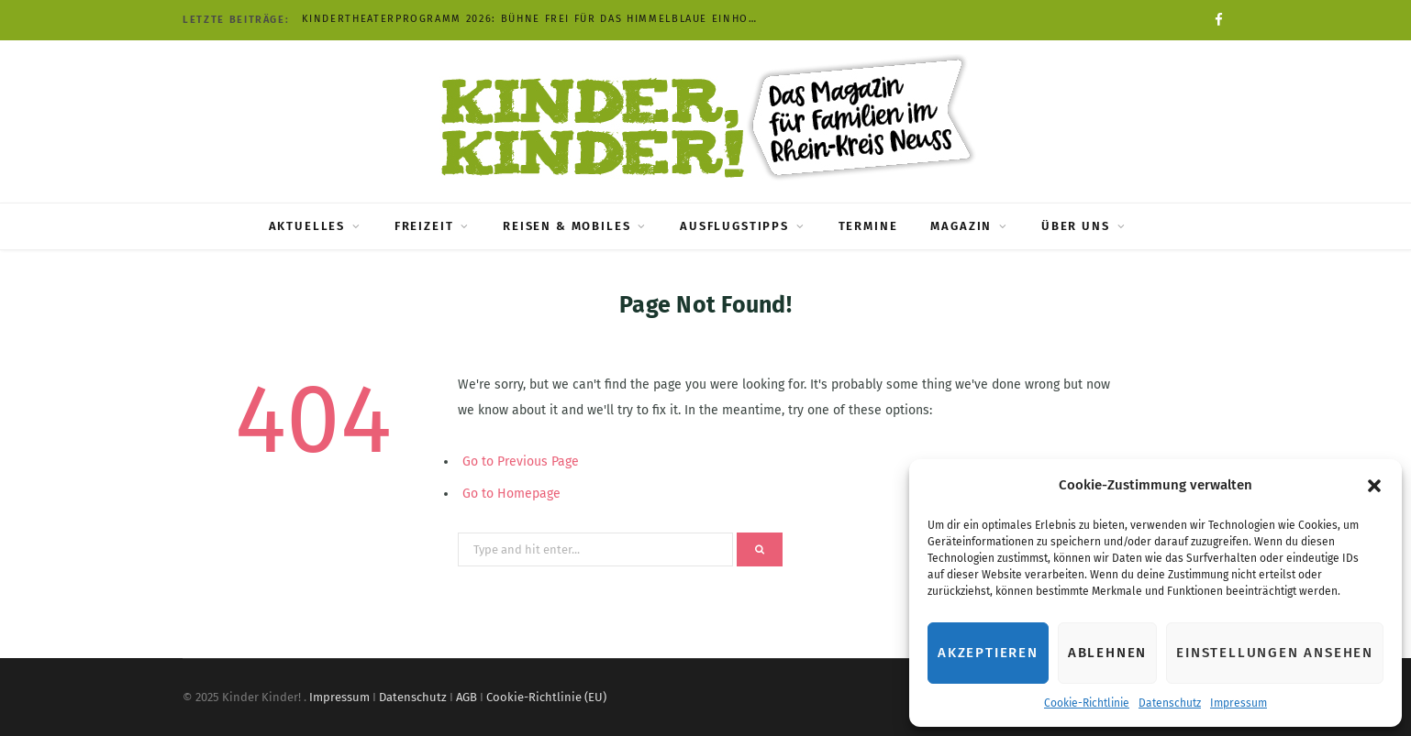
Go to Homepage (511, 493)
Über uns (1075, 226)
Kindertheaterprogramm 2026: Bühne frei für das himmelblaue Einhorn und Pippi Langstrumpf (536, 19)
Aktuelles (307, 226)
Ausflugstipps (734, 226)
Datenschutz (1170, 703)
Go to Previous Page (520, 461)
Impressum (1238, 703)
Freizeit (424, 226)
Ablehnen (1107, 652)
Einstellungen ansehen (1274, 652)
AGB (466, 697)
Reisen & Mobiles (566, 226)
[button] (1374, 486)
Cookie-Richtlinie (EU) (546, 697)
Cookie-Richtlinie (1086, 703)
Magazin (961, 226)
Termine (868, 226)
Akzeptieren (988, 652)
